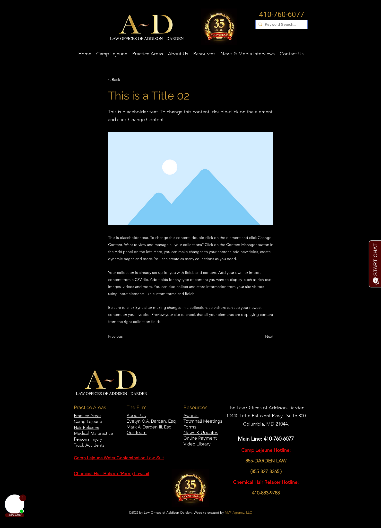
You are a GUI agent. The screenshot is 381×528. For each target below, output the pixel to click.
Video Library (197, 443)
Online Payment (200, 438)
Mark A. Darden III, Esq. (149, 426)
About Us (136, 415)
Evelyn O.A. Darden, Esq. (151, 421)
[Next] (261, 336)
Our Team (137, 432)
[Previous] (124, 336)
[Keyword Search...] (281, 24)
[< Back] (124, 79)
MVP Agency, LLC (238, 512)
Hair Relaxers (86, 427)
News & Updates (200, 432)
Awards (191, 415)
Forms (189, 426)
